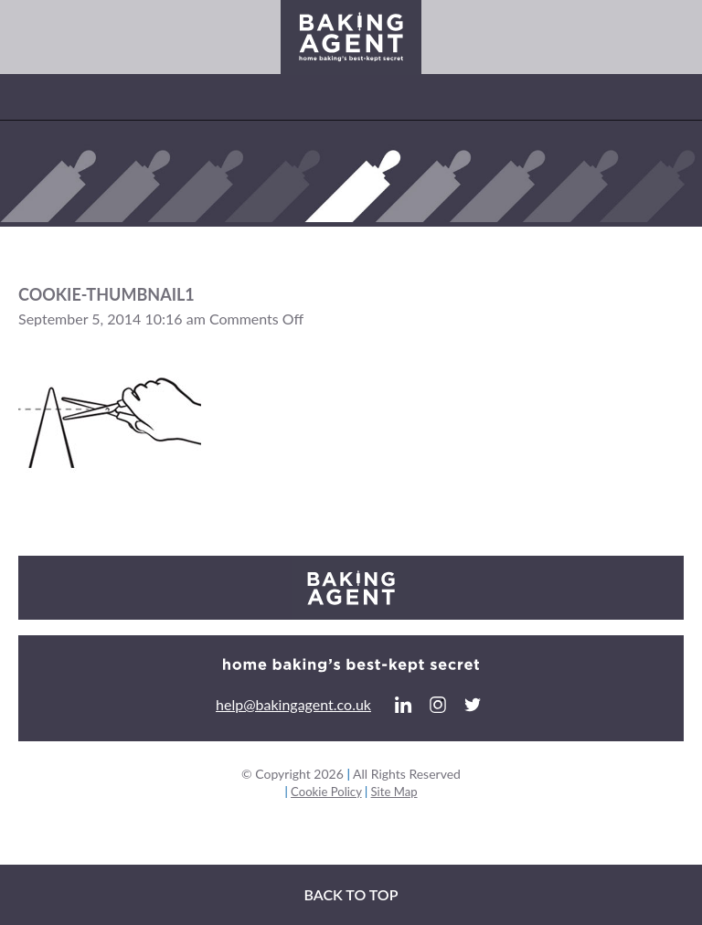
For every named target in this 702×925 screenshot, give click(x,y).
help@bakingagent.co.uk (293, 704)
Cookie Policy (326, 791)
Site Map (394, 791)
